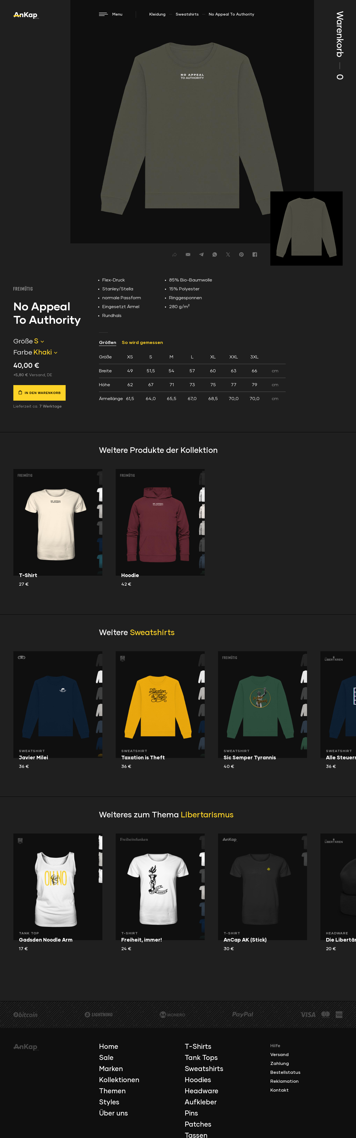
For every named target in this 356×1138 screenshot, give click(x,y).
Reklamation (284, 1081)
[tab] (192, 377)
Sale (106, 1058)
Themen (112, 1091)
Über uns (113, 1113)
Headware (201, 1091)
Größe (23, 341)
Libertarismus (207, 815)
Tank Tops (201, 1058)
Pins (191, 1113)
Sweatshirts (187, 14)
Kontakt (279, 1090)
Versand (279, 1054)
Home (108, 1047)
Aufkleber (201, 1102)
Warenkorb (339, 45)
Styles (109, 1102)
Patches (198, 1124)
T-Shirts (198, 1047)
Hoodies (198, 1080)
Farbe (22, 352)
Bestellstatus (285, 1072)
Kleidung (157, 14)
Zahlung (279, 1063)
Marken (111, 1069)
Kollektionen (119, 1080)
